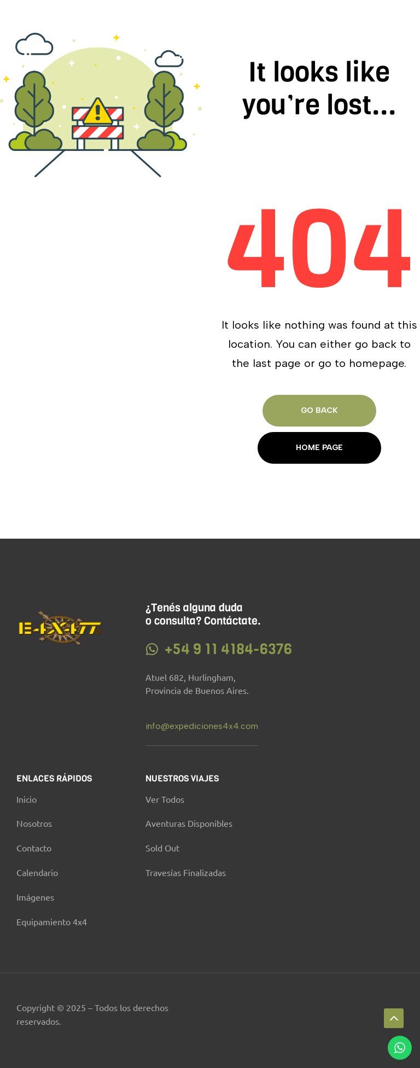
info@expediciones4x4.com (201, 726)
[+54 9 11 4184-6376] (152, 649)
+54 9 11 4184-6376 (228, 649)
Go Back (319, 410)
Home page (319, 447)
